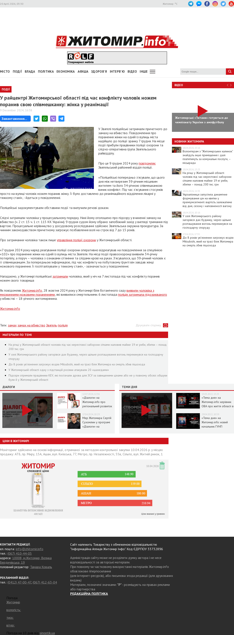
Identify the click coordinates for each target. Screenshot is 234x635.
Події (17, 71)
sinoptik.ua (47, 633)
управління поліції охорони (76, 240)
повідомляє (147, 163)
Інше (144, 71)
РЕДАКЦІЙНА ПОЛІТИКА (89, 593)
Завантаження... (14, 118)
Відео (178, 85)
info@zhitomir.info (29, 549)
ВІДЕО (132, 71)
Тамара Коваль (41, 567)
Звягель (51, 325)
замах (12, 325)
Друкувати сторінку (148, 325)
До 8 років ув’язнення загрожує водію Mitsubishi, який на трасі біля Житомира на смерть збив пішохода (77, 364)
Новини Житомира (189, 141)
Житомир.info (32, 290)
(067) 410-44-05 (19, 553)
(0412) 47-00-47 (19, 582)
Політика (46, 71)
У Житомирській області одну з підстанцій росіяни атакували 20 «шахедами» (59, 370)
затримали (60, 276)
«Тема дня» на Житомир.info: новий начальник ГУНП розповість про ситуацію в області (217, 426)
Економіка (66, 71)
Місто (5, 71)
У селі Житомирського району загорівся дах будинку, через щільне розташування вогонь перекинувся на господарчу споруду (207, 221)
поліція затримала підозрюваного (142, 294)
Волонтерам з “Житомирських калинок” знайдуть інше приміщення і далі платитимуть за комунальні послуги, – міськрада (208, 157)
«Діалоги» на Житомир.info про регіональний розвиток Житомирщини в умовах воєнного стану (97, 406)
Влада (30, 71)
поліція (63, 325)
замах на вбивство (31, 325)
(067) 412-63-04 (45, 582)
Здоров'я (99, 71)
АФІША (83, 71)
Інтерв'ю (117, 71)
